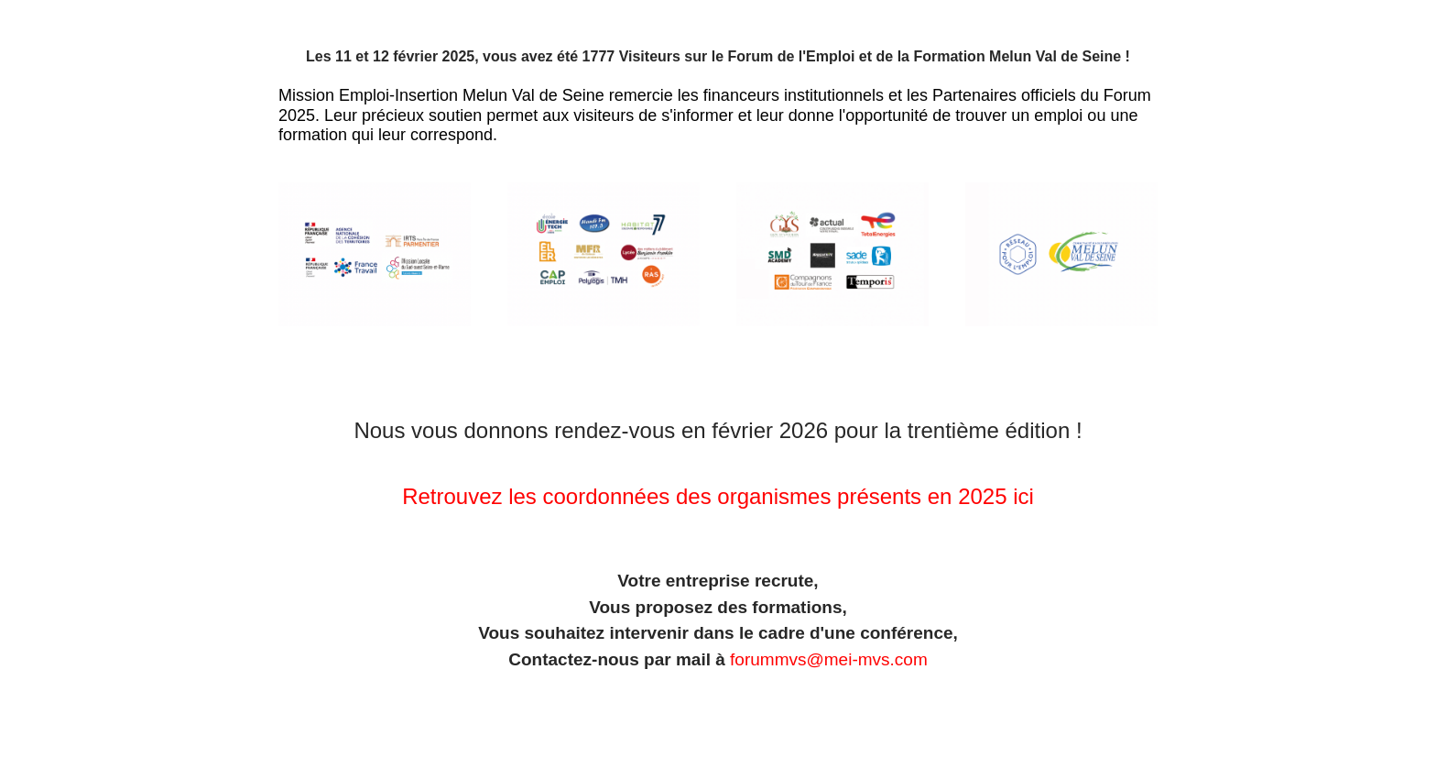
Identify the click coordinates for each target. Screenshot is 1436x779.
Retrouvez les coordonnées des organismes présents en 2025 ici (718, 496)
